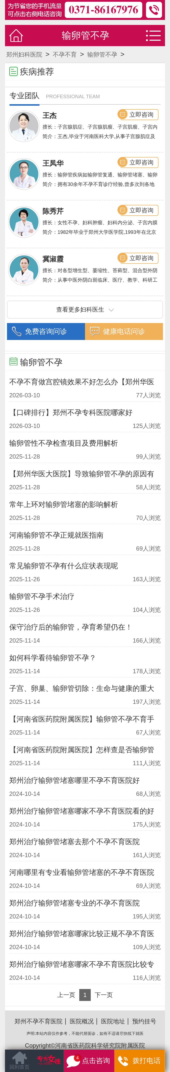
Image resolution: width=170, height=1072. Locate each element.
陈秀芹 (53, 211)
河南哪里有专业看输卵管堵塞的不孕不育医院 (81, 872)
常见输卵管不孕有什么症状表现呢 (63, 566)
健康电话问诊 (124, 331)
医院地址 (113, 1021)
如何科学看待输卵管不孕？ (52, 658)
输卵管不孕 (102, 54)
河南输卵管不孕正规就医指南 (56, 535)
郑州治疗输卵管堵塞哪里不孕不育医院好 (74, 780)
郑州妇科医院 (24, 54)
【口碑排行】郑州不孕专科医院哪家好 (70, 412)
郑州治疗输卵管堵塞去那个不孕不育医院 (74, 842)
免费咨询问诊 (46, 331)
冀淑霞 (53, 259)
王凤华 (53, 163)
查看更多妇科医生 (85, 309)
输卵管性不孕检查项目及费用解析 (63, 443)
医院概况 (82, 1021)
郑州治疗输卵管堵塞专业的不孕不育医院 (74, 903)
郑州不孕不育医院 (38, 1021)
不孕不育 (65, 54)
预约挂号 (144, 1021)
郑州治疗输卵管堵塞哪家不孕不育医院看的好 (81, 811)
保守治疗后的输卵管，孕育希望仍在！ (70, 627)
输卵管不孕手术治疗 (41, 596)
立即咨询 (142, 114)
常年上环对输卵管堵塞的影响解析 (63, 504)
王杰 (49, 115)
